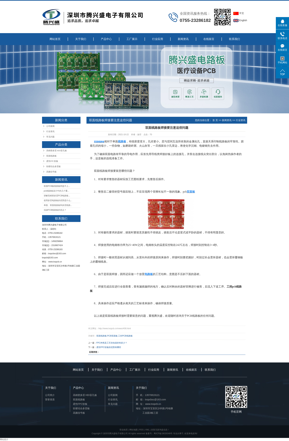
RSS (141, 430)
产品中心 (106, 39)
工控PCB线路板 (125, 336)
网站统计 (4, 439)
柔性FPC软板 (52, 161)
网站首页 (55, 39)
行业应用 (157, 39)
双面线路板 (51, 156)
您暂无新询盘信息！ (160, 430)
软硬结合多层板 (53, 166)
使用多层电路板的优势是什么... (58, 200)
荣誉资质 (50, 399)
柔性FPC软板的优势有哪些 (108, 347)
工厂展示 (131, 39)
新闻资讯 (183, 39)
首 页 (215, 120)
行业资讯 (50, 131)
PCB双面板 (112, 336)
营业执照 (123, 430)
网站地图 (133, 430)
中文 (238, 13)
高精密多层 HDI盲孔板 (56, 150)
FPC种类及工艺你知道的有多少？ (111, 343)
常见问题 (50, 137)
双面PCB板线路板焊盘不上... (57, 186)
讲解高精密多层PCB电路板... (57, 195)
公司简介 (50, 395)
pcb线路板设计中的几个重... (56, 191)
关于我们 (80, 39)
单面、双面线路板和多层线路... (58, 205)
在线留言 (208, 39)
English (240, 20)
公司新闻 (50, 126)
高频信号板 (51, 172)
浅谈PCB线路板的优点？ (55, 210)
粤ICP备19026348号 (163, 433)
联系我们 (234, 39)
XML (147, 430)
